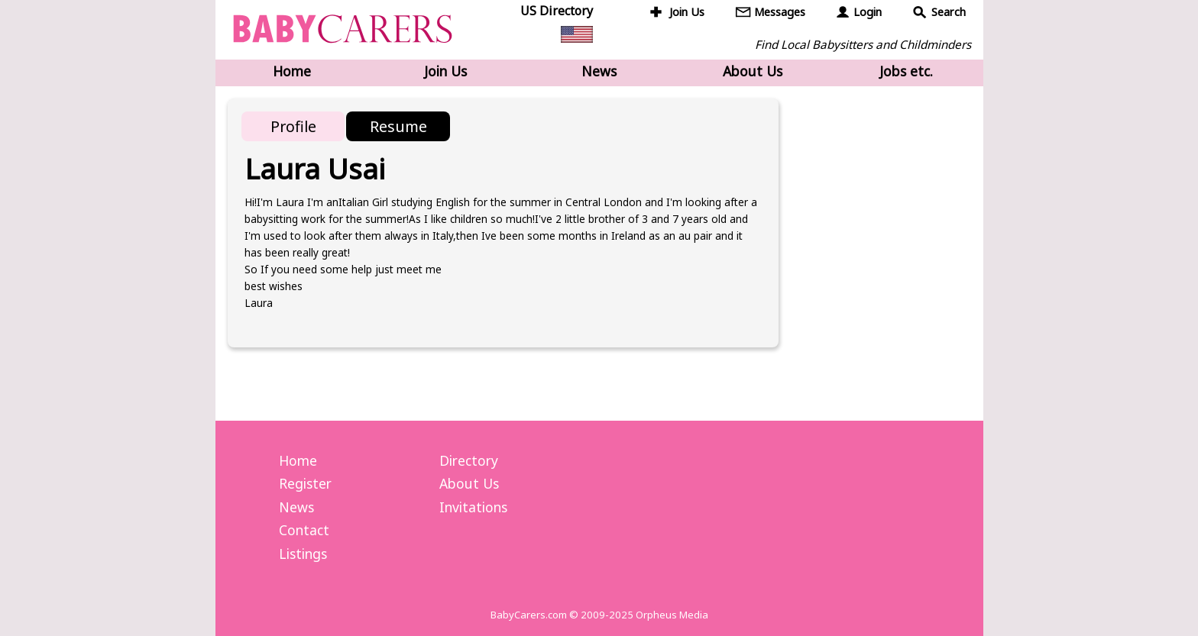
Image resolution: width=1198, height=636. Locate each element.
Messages (779, 12)
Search (948, 12)
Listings (303, 553)
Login (867, 12)
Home (292, 71)
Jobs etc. (906, 71)
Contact (304, 530)
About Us (752, 71)
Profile (293, 126)
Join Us (686, 12)
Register (305, 483)
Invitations (473, 507)
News (599, 71)
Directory (468, 460)
